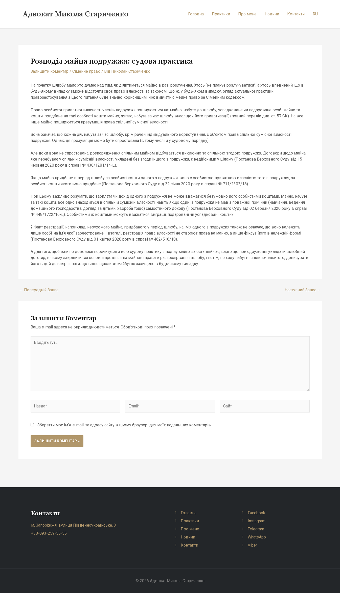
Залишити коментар (50, 71)
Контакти (296, 14)
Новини (272, 14)
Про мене (247, 14)
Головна (196, 14)
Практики (221, 14)
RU (315, 14)
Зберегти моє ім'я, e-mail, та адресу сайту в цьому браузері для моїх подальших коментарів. (124, 425)
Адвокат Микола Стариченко (75, 14)
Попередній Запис (38, 290)
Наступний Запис (303, 290)
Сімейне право (86, 71)
